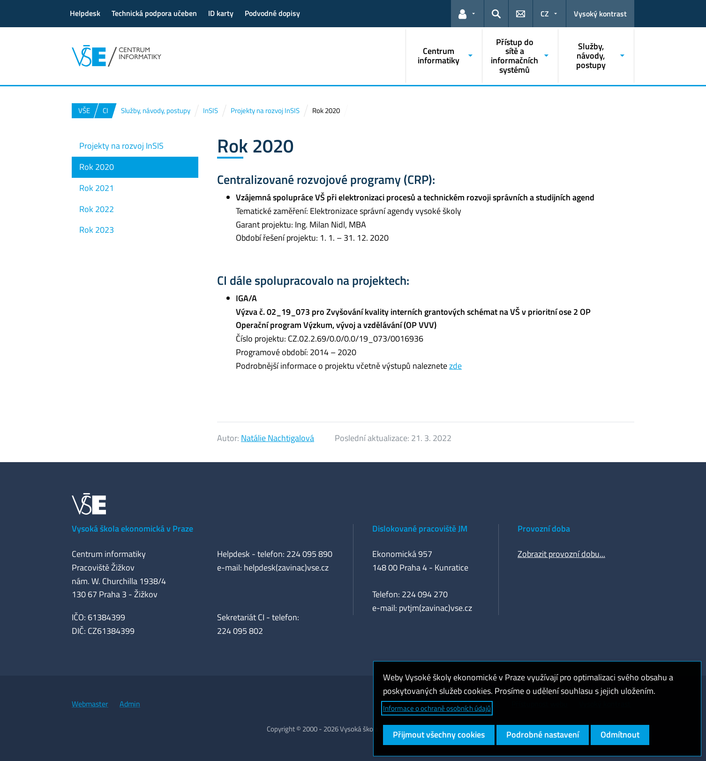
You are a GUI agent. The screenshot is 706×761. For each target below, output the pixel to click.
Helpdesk (85, 13)
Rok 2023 (96, 229)
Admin (130, 703)
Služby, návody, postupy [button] (591, 55)
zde (455, 365)
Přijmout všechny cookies (439, 734)
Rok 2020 (96, 166)
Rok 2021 (96, 188)
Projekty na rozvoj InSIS (121, 145)
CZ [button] (545, 13)
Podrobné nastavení (542, 734)
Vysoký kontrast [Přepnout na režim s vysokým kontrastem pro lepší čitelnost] (600, 13)
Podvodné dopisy (272, 13)
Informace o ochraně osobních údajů (437, 708)
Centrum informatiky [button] (438, 56)
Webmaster (90, 703)
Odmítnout (620, 734)
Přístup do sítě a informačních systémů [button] (514, 56)
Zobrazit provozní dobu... (561, 554)
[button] (467, 13)
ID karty (220, 13)
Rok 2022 (96, 209)
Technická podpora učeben (154, 13)
